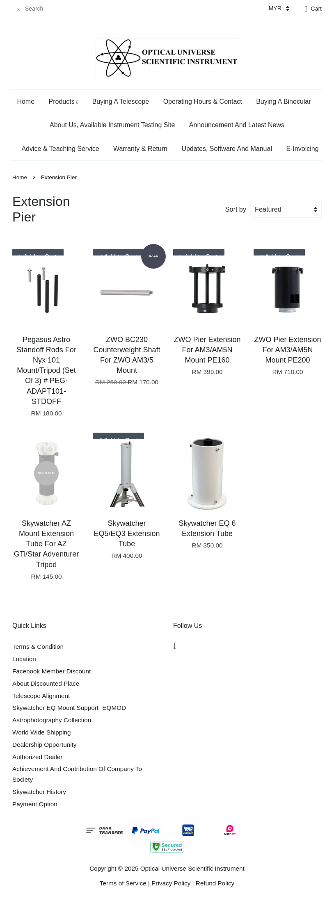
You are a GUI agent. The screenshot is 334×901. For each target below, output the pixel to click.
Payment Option (34, 804)
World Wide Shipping (41, 732)
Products (63, 101)
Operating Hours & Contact (202, 101)
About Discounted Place (45, 683)
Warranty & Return (140, 148)
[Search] (37, 9)
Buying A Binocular (283, 101)
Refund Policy (215, 883)
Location (24, 658)
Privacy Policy (170, 883)
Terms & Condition (38, 646)
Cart (316, 8)
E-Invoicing (302, 148)
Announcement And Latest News (236, 124)
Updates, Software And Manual (226, 148)
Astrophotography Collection (51, 719)
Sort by (235, 209)
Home (25, 101)
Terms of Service (123, 883)
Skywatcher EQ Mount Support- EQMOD (69, 707)
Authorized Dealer (37, 756)
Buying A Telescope (120, 101)
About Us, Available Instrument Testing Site (112, 124)
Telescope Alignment (41, 695)
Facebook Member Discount (51, 671)
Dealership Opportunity (44, 744)
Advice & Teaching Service (60, 148)
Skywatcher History (39, 791)
